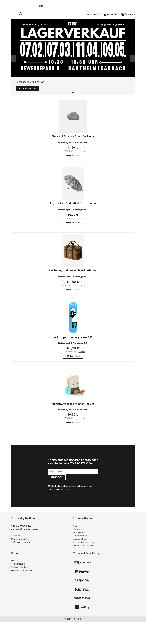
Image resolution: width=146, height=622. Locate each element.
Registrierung (18, 564)
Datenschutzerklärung (67, 486)
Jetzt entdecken (29, 88)
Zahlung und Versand (84, 545)
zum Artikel (73, 155)
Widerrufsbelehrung (83, 542)
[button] (73, 92)
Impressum (79, 532)
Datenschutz (80, 535)
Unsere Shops (80, 539)
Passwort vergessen (22, 570)
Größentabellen (19, 567)
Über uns (77, 529)
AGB (75, 526)
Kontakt (15, 560)
